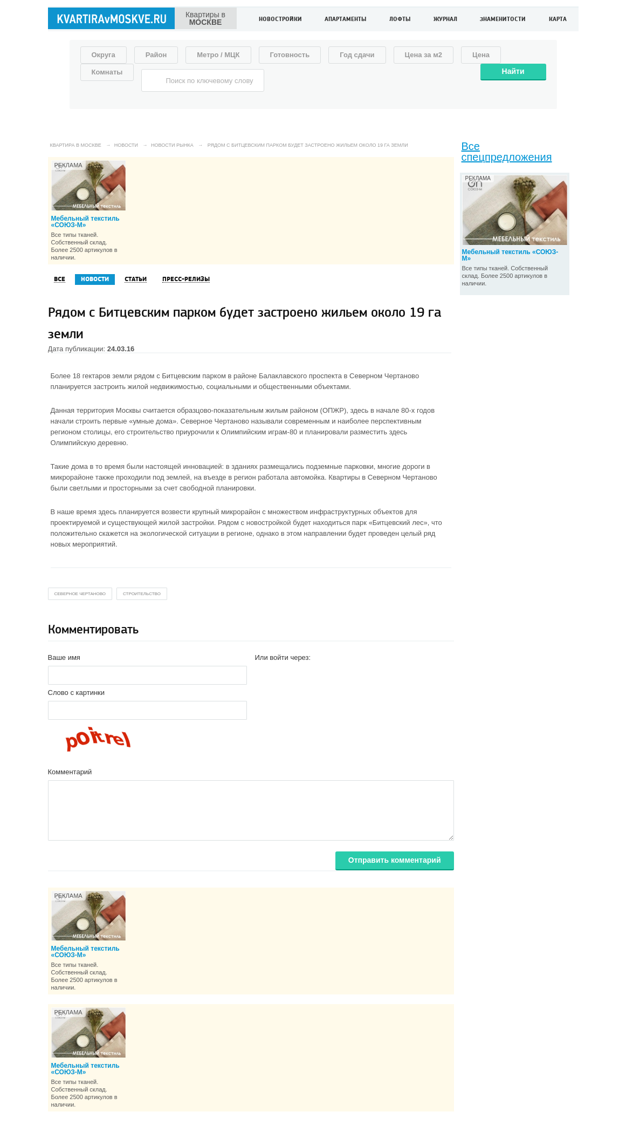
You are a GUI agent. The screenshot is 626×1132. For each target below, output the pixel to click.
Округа (103, 55)
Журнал (445, 20)
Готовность (290, 55)
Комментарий (70, 772)
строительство (142, 593)
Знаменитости (503, 20)
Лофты (399, 20)
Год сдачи (357, 55)
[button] (263, 674)
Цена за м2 (424, 55)
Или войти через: (283, 657)
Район (156, 55)
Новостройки (280, 20)
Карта (558, 20)
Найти (513, 71)
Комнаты (107, 72)
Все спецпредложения (507, 151)
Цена (481, 55)
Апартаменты (345, 20)
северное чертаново (80, 593)
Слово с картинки (76, 692)
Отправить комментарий (394, 860)
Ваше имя (64, 657)
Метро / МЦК (218, 55)
